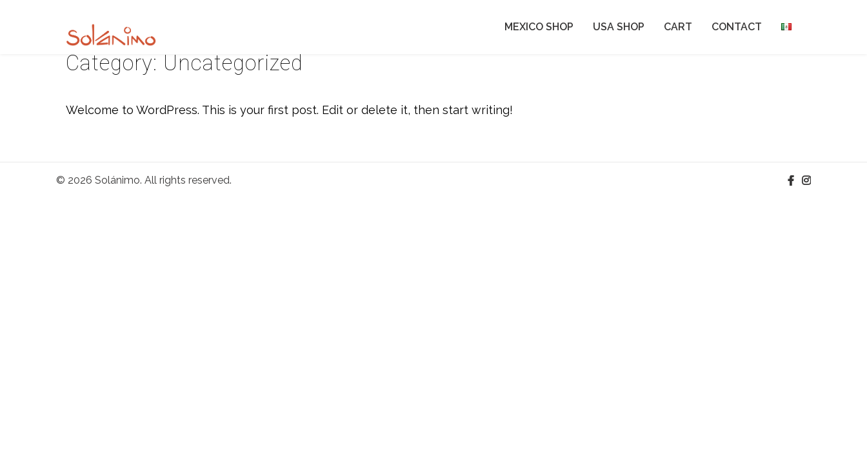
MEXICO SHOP (538, 27)
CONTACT (737, 27)
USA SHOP (618, 27)
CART (678, 27)
